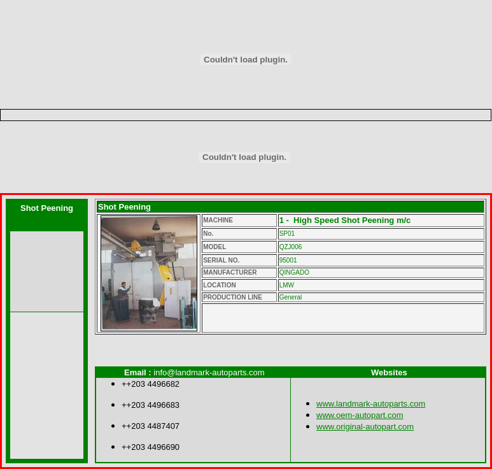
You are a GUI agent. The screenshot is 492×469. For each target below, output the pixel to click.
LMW (286, 285)
